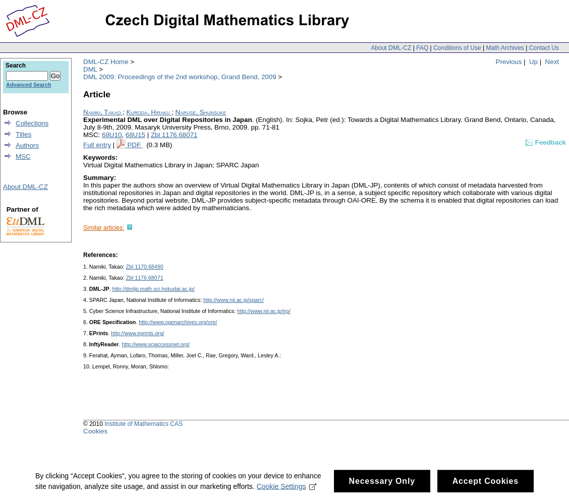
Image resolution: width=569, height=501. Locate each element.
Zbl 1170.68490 (144, 267)
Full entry (97, 145)
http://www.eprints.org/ (137, 333)
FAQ (422, 47)
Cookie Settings (287, 490)
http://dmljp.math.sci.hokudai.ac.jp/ (153, 289)
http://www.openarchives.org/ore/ (178, 322)
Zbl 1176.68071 (174, 135)
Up (533, 62)
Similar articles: (103, 227)
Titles (23, 134)
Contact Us (544, 47)
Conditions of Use (457, 47)
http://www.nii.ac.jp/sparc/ (233, 300)
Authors (27, 145)
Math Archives (505, 47)
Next (552, 62)
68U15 (135, 135)
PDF (134, 145)
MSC (23, 156)
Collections (32, 123)
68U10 (112, 135)
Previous (509, 62)
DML (90, 69)
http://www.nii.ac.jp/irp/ (264, 311)
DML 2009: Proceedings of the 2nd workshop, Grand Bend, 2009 (179, 77)
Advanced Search (28, 85)
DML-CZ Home (106, 62)
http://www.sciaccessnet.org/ (155, 344)
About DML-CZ (391, 47)
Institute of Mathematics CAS (143, 423)
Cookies (95, 431)
